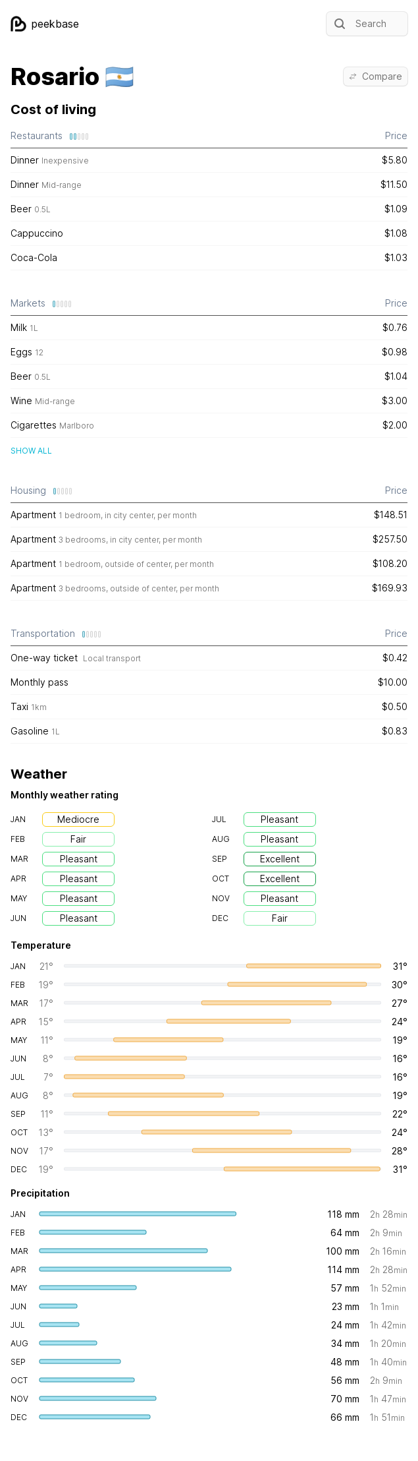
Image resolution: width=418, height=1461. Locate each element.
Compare (375, 76)
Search (359, 24)
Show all (31, 451)
